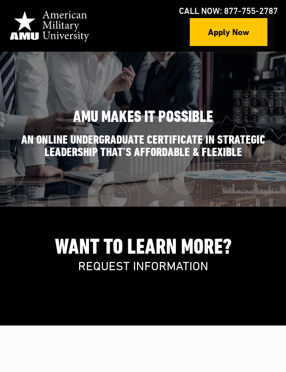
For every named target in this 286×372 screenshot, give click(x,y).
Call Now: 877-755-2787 (228, 11)
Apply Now (228, 31)
